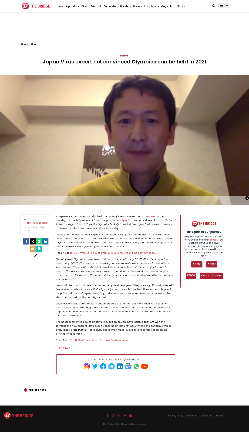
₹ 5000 (196, 264)
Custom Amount (211, 275)
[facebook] (26, 241)
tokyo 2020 (64, 347)
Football (96, 6)
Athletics (125, 6)
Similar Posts (37, 390)
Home (59, 6)
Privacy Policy (175, 415)
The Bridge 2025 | (112, 424)
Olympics (126, 220)
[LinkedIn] (45, 241)
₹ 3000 (212, 264)
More (181, 6)
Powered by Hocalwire (134, 424)
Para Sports (151, 6)
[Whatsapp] (39, 241)
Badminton (110, 6)
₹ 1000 (191, 275)
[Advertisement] (124, 30)
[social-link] (36, 256)
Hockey (137, 6)
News (124, 55)
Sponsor (212, 239)
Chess (85, 6)
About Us (191, 415)
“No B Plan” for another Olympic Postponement (99, 340)
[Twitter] (33, 241)
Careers (219, 415)
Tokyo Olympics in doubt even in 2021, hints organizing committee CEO (113, 252)
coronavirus (148, 216)
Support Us (72, 6)
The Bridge (120, 359)
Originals (168, 6)
